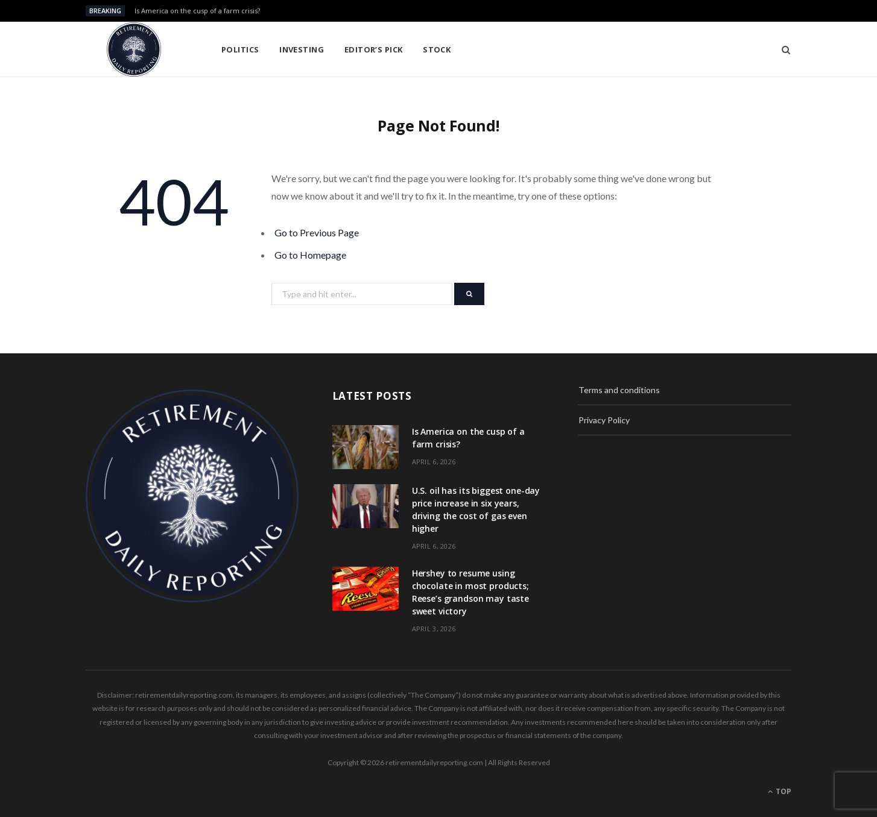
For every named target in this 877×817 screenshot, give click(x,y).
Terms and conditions (619, 390)
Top (779, 791)
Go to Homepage (310, 254)
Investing (301, 49)
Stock (437, 49)
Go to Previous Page (316, 232)
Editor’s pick (373, 49)
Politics (240, 49)
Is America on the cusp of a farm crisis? (197, 11)
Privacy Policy (604, 420)
